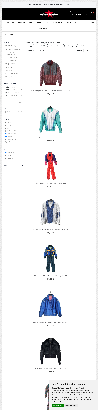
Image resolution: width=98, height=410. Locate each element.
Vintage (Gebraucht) (14, 112)
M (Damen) (12, 136)
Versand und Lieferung (68, 374)
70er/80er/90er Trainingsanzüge (10, 53)
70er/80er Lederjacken (11, 57)
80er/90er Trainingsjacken (12, 49)
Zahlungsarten (68, 377)
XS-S (9, 125)
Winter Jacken (9, 77)
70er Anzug (8, 67)
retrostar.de (40, 386)
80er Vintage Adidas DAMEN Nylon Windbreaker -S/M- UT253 (60, 285)
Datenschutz (83, 373)
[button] (86, 13)
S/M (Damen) (12, 133)
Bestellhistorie (39, 368)
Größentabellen (69, 370)
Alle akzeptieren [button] (58, 405)
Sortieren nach (30, 50)
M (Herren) (11, 139)
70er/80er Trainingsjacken (12, 46)
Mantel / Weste (9, 70)
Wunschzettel (39, 370)
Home (5, 34)
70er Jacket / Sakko (10, 64)
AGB (80, 368)
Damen (11, 152)
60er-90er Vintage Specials (13, 73)
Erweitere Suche (39, 373)
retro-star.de (40, 382)
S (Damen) (11, 131)
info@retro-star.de (65, 4)
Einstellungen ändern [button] (71, 405)
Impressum (82, 365)
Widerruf (81, 370)
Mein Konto (38, 365)
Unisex (10, 158)
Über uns (67, 365)
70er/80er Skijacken (11, 60)
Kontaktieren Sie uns (70, 368)
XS (9, 122)
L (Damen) (11, 142)
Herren (10, 155)
